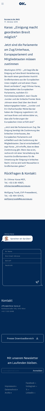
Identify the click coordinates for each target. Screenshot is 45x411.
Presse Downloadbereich (20, 338)
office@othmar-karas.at (10, 306)
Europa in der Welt (12, 19)
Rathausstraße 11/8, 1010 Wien (13, 308)
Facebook (30, 383)
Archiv (8, 392)
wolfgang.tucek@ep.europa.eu (18, 199)
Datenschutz (11, 389)
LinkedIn (30, 392)
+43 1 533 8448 (7, 311)
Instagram (30, 386)
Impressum (10, 386)
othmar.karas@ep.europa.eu (17, 186)
